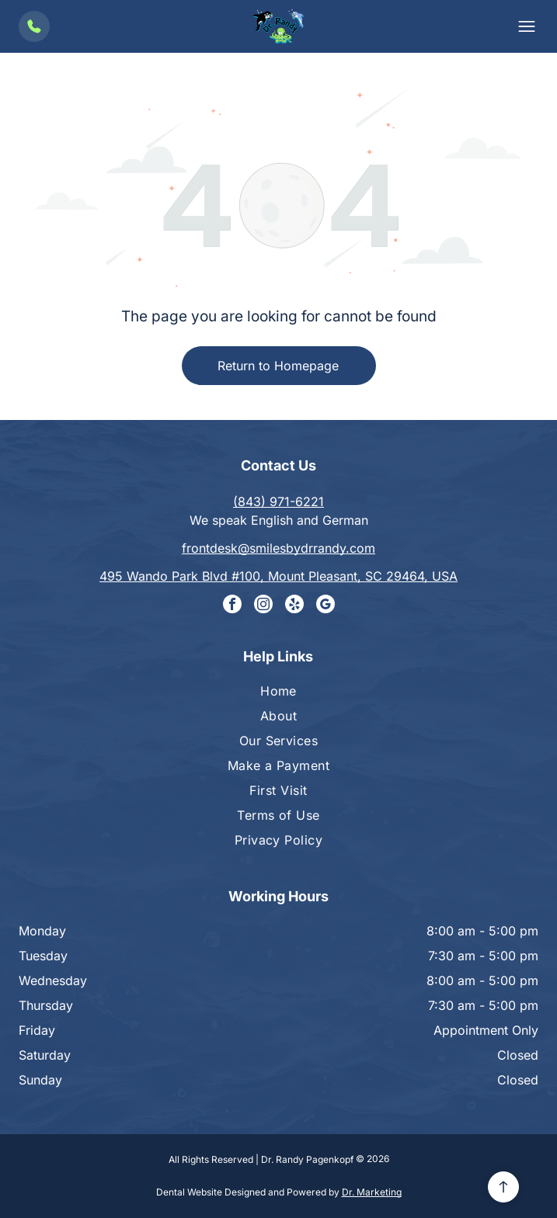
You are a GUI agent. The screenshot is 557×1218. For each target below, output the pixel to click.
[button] (526, 26)
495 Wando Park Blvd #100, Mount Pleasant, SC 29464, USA (278, 576)
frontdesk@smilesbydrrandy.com (278, 548)
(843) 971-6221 (278, 501)
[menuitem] (278, 695)
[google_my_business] (325, 606)
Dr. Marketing (372, 1192)
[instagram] (263, 606)
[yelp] (294, 606)
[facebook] (232, 606)
